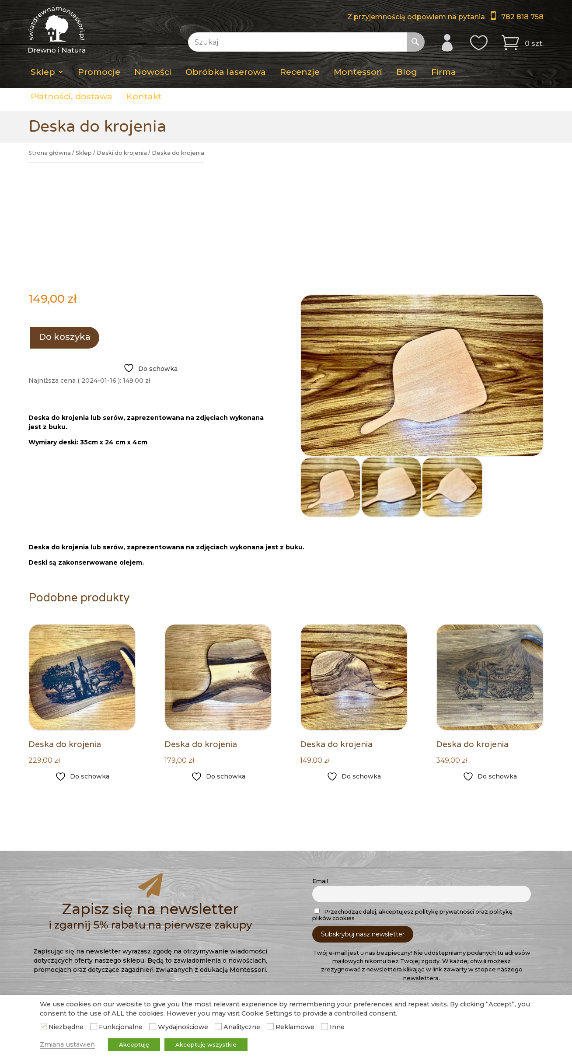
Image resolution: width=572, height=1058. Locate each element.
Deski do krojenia (122, 153)
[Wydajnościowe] (152, 1026)
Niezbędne (66, 1027)
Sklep (43, 71)
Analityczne (241, 1027)
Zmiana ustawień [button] (67, 1044)
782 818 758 (522, 17)
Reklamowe (295, 1027)
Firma (443, 71)
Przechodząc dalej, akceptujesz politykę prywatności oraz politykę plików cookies (412, 818)
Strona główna (49, 153)
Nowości (152, 71)
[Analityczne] (218, 1026)
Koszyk (223, 960)
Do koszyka (65, 240)
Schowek (226, 948)
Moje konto (230, 937)
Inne (337, 1027)
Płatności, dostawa (71, 96)
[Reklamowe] (270, 1026)
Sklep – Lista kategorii (246, 925)
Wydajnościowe (183, 1027)
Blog (406, 71)
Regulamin (52, 971)
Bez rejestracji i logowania (253, 971)
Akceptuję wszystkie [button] (206, 1044)
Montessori (358, 71)
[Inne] (324, 1026)
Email (320, 784)
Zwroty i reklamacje (66, 982)
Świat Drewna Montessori (434, 981)
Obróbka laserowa (225, 71)
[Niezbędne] (43, 1026)
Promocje (99, 71)
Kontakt (144, 96)
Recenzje (300, 71)
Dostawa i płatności (66, 925)
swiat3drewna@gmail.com (451, 941)
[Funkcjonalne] (93, 1026)
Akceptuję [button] (134, 1044)
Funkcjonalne (121, 1027)
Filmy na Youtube (434, 958)
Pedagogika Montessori (72, 960)
